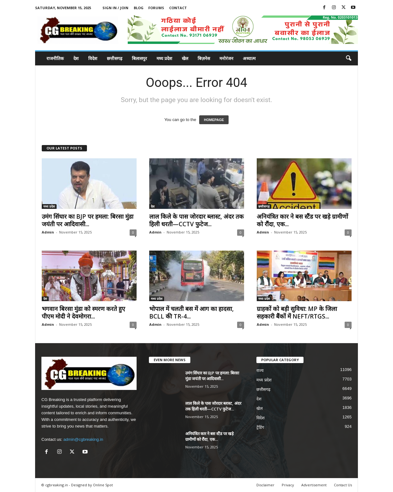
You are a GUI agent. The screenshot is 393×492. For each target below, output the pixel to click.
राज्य (260, 370)
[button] (348, 58)
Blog (139, 7)
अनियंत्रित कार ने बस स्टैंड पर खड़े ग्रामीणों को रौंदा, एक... (302, 220)
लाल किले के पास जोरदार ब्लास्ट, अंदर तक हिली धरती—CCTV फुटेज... (196, 220)
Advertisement (314, 485)
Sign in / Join (115, 7)
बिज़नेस (204, 58)
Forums (156, 7)
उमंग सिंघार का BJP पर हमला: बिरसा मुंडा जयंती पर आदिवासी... (87, 220)
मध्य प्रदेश (164, 58)
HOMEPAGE (214, 120)
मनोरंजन (226, 58)
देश (76, 58)
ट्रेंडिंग (260, 427)
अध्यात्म (249, 58)
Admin (48, 232)
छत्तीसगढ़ (114, 58)
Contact (178, 7)
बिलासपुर (139, 58)
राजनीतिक (55, 58)
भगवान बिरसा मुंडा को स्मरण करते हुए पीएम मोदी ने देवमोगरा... (83, 312)
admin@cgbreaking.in (83, 439)
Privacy (288, 485)
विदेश (92, 58)
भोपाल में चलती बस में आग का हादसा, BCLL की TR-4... (191, 312)
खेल (185, 58)
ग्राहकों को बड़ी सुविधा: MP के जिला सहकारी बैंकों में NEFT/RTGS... (297, 312)
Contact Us (343, 485)
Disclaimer (265, 485)
